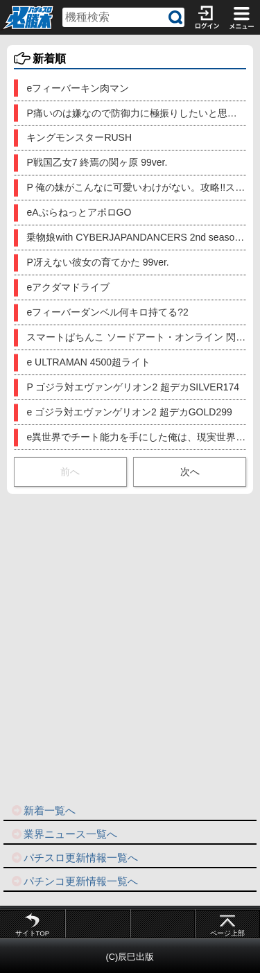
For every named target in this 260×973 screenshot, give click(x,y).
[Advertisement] (130, 647)
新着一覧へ (43, 810)
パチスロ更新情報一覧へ (74, 857)
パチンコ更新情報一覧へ (74, 881)
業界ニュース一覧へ (63, 834)
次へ (190, 471)
